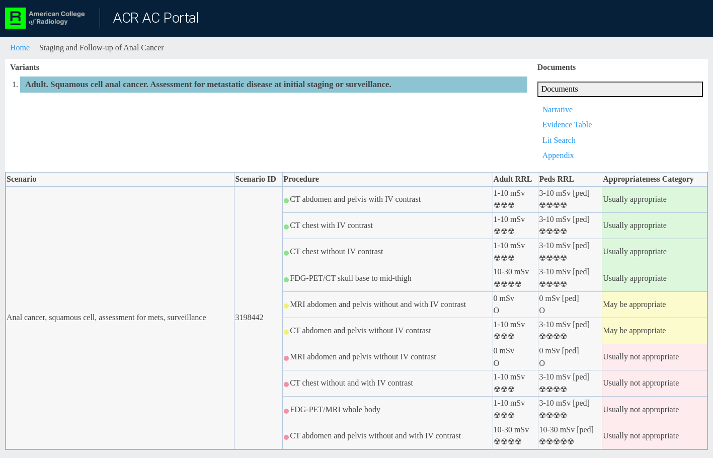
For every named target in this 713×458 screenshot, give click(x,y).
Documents (559, 89)
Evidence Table (567, 124)
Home (20, 47)
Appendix (558, 155)
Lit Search (559, 140)
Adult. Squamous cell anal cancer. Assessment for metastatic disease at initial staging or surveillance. (208, 84)
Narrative (557, 109)
